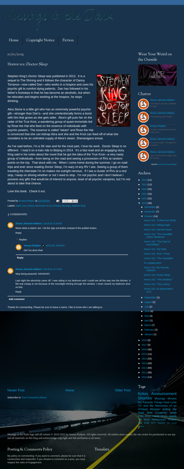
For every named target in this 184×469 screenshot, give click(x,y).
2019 (145, 203)
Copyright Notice (40, 40)
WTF (153, 423)
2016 (145, 349)
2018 (145, 340)
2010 (145, 377)
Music (147, 419)
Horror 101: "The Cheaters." (158, 279)
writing (166, 409)
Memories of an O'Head (47, 205)
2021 (145, 194)
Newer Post (15, 390)
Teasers (161, 423)
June (147, 311)
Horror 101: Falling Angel (157, 225)
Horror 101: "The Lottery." (157, 284)
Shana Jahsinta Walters (28, 223)
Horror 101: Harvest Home (158, 229)
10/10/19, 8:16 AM (52, 223)
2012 (145, 368)
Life (140, 419)
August (149, 302)
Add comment (16, 299)
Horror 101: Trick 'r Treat (157, 253)
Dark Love (21, 205)
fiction (31, 205)
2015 (145, 354)
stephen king (78, 205)
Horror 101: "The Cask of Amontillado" (157, 243)
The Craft (143, 422)
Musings (66, 205)
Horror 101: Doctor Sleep (157, 275)
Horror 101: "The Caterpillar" (159, 258)
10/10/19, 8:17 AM (52, 269)
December (150, 207)
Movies (172, 398)
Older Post (123, 390)
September (151, 297)
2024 (145, 180)
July (147, 306)
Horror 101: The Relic (155, 249)
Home (14, 40)
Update (173, 416)
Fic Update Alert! (152, 263)
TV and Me (146, 405)
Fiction (68, 40)
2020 (145, 198)
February (150, 329)
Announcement (164, 394)
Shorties (145, 398)
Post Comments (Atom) (34, 397)
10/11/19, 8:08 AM (55, 245)
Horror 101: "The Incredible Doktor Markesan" (158, 235)
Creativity (161, 412)
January (149, 334)
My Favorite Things (150, 402)
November (150, 211)
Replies (23, 239)
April (147, 320)
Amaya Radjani (32, 245)
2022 (145, 189)
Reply (18, 233)
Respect (172, 419)
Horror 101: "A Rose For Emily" (160, 220)
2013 (145, 363)
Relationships (159, 419)
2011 (145, 372)
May (147, 316)
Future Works (159, 416)
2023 (145, 184)
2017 (145, 345)
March (148, 325)
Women (155, 409)
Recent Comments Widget (167, 164)
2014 (145, 358)
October (149, 216)
